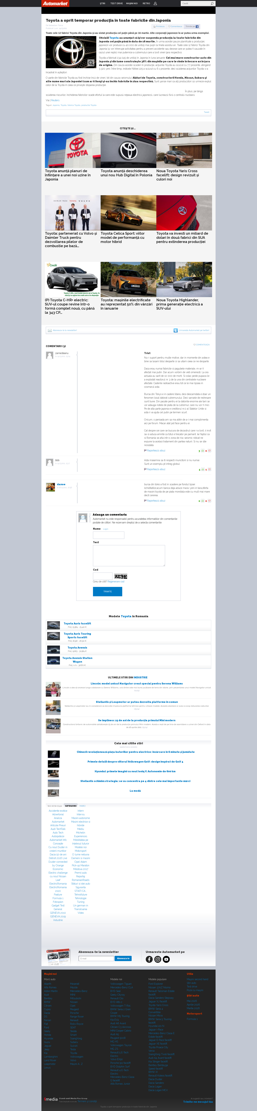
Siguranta (81, 887)
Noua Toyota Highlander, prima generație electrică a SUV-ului (179, 304)
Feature (58, 894)
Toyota (114, 37)
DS (45, 1016)
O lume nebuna (80, 854)
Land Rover (50, 1060)
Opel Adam (81, 861)
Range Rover (77, 1016)
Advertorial (58, 814)
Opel (72, 1005)
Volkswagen (76, 1056)
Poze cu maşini (195, 990)
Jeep (46, 1049)
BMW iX (153, 1072)
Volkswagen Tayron (121, 1045)
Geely (47, 1031)
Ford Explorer (156, 983)
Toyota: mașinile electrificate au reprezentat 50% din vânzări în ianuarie (127, 304)
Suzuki (73, 1045)
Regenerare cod (116, 581)
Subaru (74, 1042)
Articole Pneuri (58, 825)
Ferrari (47, 1020)
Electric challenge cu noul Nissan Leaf (58, 876)
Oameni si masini (80, 858)
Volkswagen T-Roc (120, 1005)
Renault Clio (116, 998)
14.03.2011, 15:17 (63, 463)
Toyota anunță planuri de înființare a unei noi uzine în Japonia (68, 175)
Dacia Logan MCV (158, 1090)
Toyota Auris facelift (77, 623)
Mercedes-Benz (78, 991)
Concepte (58, 843)
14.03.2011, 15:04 (63, 356)
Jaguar (47, 1045)
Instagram (157, 959)
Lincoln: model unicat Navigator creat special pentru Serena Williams (137, 683)
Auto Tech (58, 832)
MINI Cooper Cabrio (120, 1030)
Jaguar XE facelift (158, 1043)
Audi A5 (114, 1034)
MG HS (114, 1041)
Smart (73, 1034)
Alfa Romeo (50, 987)
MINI (72, 994)
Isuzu (47, 1042)
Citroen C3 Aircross (120, 1027)
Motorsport (80, 850)
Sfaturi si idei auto (80, 883)
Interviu (81, 814)
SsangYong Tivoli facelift (161, 1054)
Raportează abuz (156, 450)
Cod (95, 569)
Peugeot (74, 1009)
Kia (45, 1053)
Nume (97, 528)
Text (96, 542)
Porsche (74, 1013)
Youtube (166, 959)
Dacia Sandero (156, 1082)
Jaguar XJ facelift (158, 1001)
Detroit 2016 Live (58, 858)
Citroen (48, 1005)
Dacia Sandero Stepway (161, 997)
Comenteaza (176, 26)
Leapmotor (50, 1064)
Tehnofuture (80, 894)
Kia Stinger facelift (158, 1061)
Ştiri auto (191, 983)
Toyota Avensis (77, 647)
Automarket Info (58, 840)
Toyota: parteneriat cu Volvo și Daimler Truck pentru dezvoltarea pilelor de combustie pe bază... (71, 239)
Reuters (55, 100)
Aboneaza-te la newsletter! (65, 330)
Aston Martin (51, 991)
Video (81, 912)
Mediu (80, 829)
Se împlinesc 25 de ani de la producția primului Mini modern (136, 720)
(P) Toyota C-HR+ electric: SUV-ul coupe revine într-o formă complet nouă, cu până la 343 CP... (70, 306)
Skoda (73, 1031)
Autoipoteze (58, 836)
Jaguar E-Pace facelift (160, 1040)
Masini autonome (81, 818)
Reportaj (80, 876)
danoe (61, 484)
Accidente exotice (58, 810)
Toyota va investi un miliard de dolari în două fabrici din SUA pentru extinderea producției (182, 237)
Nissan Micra (156, 1015)
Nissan (74, 1002)
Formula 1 (58, 898)
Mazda (73, 987)
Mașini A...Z (76, 1064)
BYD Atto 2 (116, 1002)
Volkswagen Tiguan (121, 983)
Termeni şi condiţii (87, 1101)
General (58, 909)
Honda (47, 1034)
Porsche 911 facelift (120, 1063)
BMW (47, 1002)
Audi (46, 994)
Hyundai (48, 1038)
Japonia (56, 105)
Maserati (74, 983)
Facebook (149, 959)
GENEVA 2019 (58, 916)
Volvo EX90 (116, 1059)
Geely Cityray (117, 994)
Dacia (47, 1013)
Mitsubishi (75, 998)
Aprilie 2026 (193, 1004)
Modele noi (81, 847)
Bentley (48, 998)
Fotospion (58, 901)
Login (155, 3)
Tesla (73, 1049)
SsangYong (76, 1038)
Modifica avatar (83, 518)
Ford (46, 1027)
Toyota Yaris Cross (158, 1005)
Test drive (192, 986)
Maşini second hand (197, 979)
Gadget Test (58, 905)
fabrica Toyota (74, 105)
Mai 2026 (192, 1001)
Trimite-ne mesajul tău (198, 1101)
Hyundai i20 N (156, 1026)
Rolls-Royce (76, 1023)
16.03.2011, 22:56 (65, 487)
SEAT (73, 1027)
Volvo (73, 1060)
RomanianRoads (80, 880)
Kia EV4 (114, 1019)
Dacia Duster (155, 1079)
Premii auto (81, 872)
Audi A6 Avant (118, 1023)
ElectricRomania (58, 883)
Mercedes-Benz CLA (121, 987)
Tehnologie (80, 898)
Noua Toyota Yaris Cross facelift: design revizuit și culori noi (177, 175)
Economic (58, 869)
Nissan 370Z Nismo (159, 987)
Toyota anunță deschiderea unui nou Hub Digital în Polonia (126, 173)
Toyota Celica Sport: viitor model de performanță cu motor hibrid (123, 237)
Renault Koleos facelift (160, 1075)
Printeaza (160, 26)
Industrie (140, 677)
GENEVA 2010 (58, 912)
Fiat (46, 1023)
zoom (91, 62)
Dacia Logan (155, 1086)
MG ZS (114, 1048)
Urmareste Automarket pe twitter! (194, 330)
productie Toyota (88, 105)
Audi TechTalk (58, 829)
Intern (81, 810)
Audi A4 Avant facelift (160, 1058)
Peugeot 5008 (118, 1038)
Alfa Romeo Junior (120, 1083)
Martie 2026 (193, 1008)
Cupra (47, 1009)
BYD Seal (115, 991)
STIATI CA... (81, 891)
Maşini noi (50, 974)
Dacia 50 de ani (58, 854)
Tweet (206, 112)
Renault (74, 1020)
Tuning (80, 901)
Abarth (47, 983)
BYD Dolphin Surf (120, 1066)
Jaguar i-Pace (156, 1029)
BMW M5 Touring (120, 1016)
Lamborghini (51, 1056)
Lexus (47, 1067)
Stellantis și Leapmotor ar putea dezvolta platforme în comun (137, 702)
